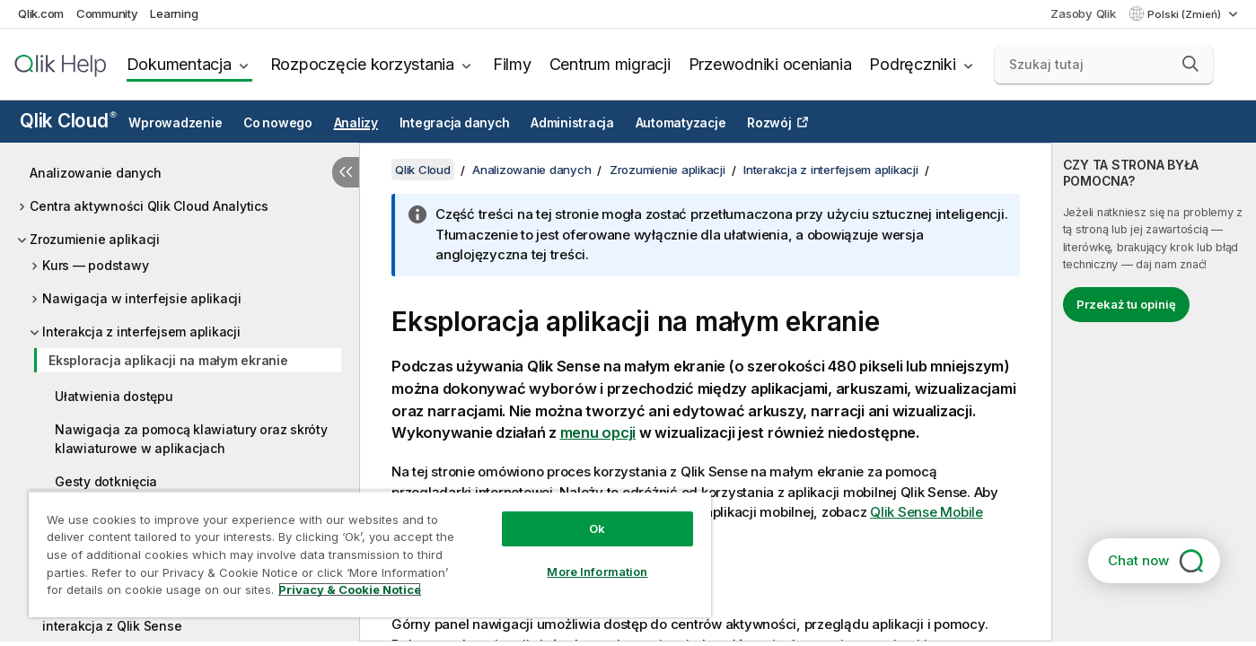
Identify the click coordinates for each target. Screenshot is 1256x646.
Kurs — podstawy (95, 265)
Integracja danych (455, 123)
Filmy (512, 64)
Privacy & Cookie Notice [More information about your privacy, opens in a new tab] (349, 589)
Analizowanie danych (95, 172)
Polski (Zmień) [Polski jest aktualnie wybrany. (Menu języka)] (1185, 14)
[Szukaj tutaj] (1104, 64)
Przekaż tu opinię (1126, 304)
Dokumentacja (179, 64)
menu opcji (598, 432)
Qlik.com (41, 13)
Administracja (572, 123)
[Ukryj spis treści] (345, 172)
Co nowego (277, 123)
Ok (597, 528)
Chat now (1138, 560)
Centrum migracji (610, 64)
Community (107, 13)
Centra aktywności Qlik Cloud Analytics (149, 206)
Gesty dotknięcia (106, 481)
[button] (1190, 64)
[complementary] (1154, 392)
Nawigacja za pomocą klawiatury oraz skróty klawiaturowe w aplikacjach (191, 439)
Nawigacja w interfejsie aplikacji (142, 298)
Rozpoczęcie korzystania (362, 64)
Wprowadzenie (175, 123)
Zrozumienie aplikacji (95, 239)
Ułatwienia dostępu (114, 396)
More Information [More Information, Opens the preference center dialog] (597, 571)
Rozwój (769, 123)
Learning (174, 13)
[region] (370, 554)
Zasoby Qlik (1082, 13)
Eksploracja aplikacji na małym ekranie (168, 360)
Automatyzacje (681, 123)
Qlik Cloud (68, 120)
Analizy (356, 123)
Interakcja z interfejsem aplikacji (141, 331)
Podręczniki (912, 64)
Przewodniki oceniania (770, 64)
